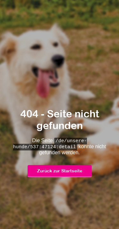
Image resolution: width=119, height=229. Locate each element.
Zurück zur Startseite (59, 171)
